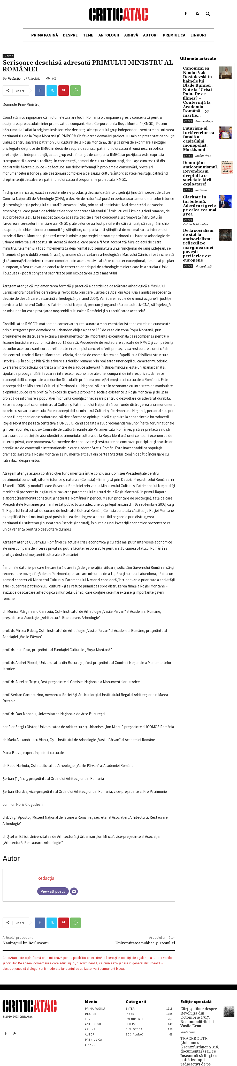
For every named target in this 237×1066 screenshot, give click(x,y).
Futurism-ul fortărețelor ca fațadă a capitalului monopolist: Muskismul (199, 115)
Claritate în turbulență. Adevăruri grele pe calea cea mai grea (198, 167)
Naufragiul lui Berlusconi (26, 943)
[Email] (74, 891)
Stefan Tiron (203, 128)
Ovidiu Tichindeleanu (197, 181)
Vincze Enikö (203, 213)
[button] (208, 14)
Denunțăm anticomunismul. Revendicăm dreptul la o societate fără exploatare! (199, 142)
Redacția (13, 78)
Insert (8, 56)
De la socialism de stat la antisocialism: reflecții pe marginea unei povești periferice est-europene (198, 197)
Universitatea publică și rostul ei (145, 943)
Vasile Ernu (187, 1024)
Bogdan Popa (204, 101)
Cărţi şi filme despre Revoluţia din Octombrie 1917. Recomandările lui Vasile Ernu (198, 1014)
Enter (188, 101)
